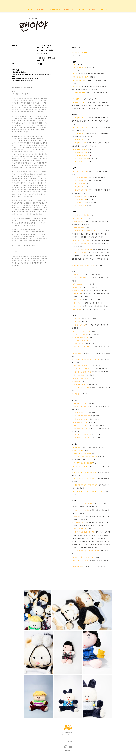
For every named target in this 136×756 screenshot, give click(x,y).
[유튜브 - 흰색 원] (129, 17)
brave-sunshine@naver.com (68, 737)
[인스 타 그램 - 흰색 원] (129, 14)
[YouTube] (70, 747)
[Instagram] (38, 64)
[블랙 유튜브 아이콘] (41, 64)
